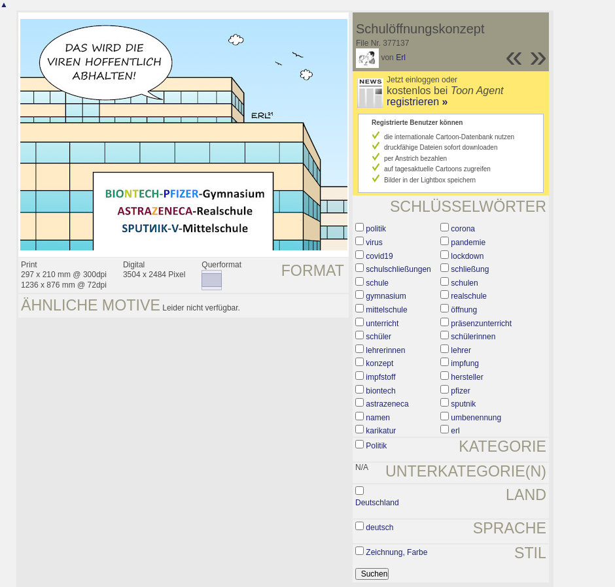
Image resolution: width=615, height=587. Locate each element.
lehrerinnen (385, 350)
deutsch (379, 527)
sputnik (463, 404)
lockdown (467, 256)
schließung (470, 269)
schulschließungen (398, 269)
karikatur (381, 430)
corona (463, 228)
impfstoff (380, 377)
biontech (380, 390)
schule (377, 283)
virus (374, 242)
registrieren (417, 101)
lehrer (461, 350)
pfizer (460, 390)
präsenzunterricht (481, 323)
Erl (401, 57)
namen (378, 417)
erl (455, 430)
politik (376, 228)
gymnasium (386, 296)
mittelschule (386, 309)
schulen (464, 283)
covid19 (379, 256)
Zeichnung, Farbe (396, 552)
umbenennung (476, 417)
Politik (376, 445)
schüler (378, 336)
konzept (379, 363)
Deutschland (377, 502)
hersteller (467, 377)
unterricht (382, 323)
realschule (469, 296)
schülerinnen (473, 336)
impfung (465, 363)
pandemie (468, 242)
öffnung (464, 309)
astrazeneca (387, 404)
